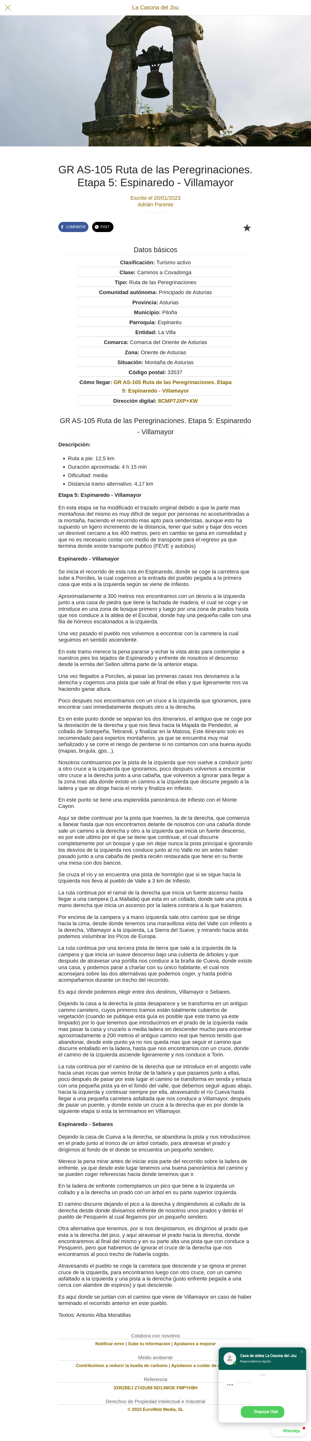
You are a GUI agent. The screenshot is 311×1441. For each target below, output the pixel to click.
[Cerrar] (8, 8)
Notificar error (109, 1343)
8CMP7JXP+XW (178, 401)
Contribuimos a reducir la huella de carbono (122, 1365)
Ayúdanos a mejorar (195, 1343)
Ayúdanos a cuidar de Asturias (203, 1365)
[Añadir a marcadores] (247, 227)
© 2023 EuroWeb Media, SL (156, 1409)
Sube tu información (149, 1343)
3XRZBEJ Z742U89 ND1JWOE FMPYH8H (155, 1387)
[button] (301, 1351)
